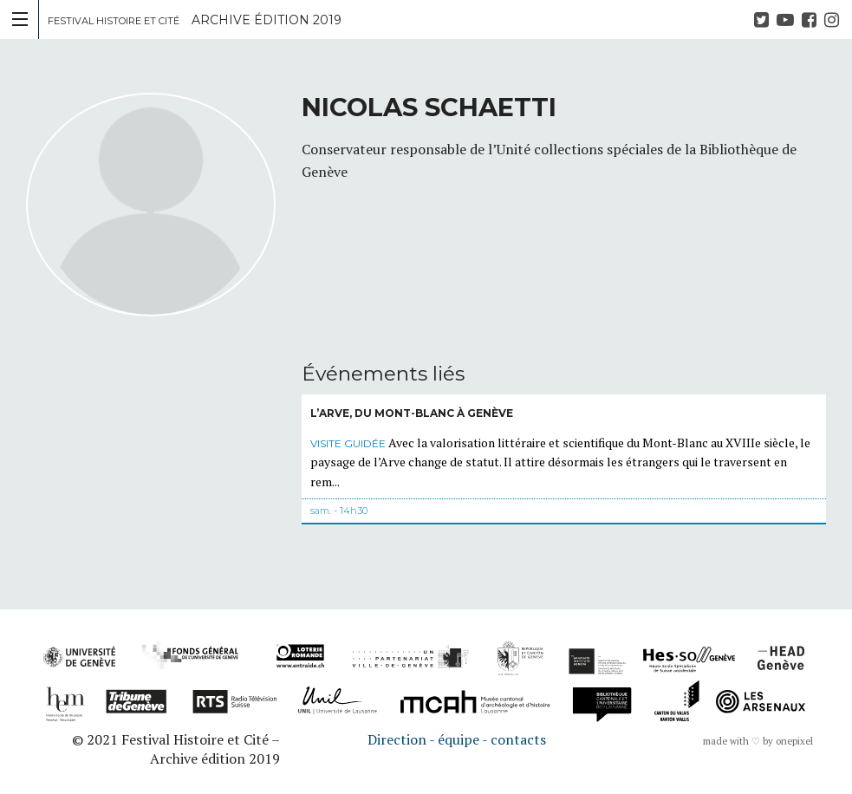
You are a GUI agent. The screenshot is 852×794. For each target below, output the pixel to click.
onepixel (794, 741)
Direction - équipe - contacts (456, 739)
